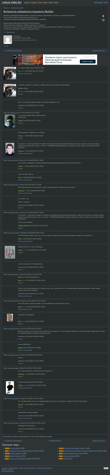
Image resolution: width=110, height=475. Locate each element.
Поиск (56, 2)
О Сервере (5, 468)
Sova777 (20, 404)
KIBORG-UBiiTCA (23, 225)
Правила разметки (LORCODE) (27, 468)
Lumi (19, 280)
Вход (106, 2)
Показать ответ (22, 73)
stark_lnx (21, 151)
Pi (20, 40)
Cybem (20, 136)
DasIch (20, 347)
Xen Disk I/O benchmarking (13, 50)
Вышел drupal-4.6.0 (99, 50)
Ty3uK (20, 120)
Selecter (20, 385)
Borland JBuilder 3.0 (16, 453)
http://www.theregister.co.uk (29, 17)
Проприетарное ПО (17, 8)
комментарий (14, 112)
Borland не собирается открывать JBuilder (28, 11)
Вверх (106, 468)
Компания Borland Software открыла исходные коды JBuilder (83, 451)
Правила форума (13, 468)
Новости (27, 2)
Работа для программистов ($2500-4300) (22, 458)
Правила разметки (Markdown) (44, 468)
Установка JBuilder (69, 456)
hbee (19, 321)
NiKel (19, 177)
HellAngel (21, 190)
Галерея (34, 2)
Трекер (50, 2)
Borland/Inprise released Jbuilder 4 (74, 448)
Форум (45, 2)
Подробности (10, 32)
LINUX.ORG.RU (11, 2)
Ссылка (6, 45)
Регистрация (98, 2)
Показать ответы (22, 153)
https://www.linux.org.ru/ (8, 471)
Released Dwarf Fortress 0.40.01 (73, 453)
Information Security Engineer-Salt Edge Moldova (24, 451)
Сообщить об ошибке (7, 469)
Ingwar (20, 250)
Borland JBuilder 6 (15, 456)
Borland (65, 458)
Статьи (39, 2)
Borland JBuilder (15, 448)
